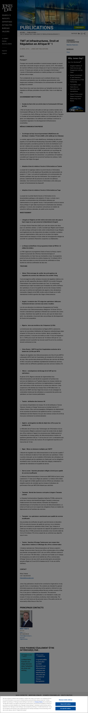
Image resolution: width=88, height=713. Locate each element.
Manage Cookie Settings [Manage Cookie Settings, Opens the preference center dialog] (65, 701)
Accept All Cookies (65, 710)
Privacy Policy (39, 703)
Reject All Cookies (66, 705)
